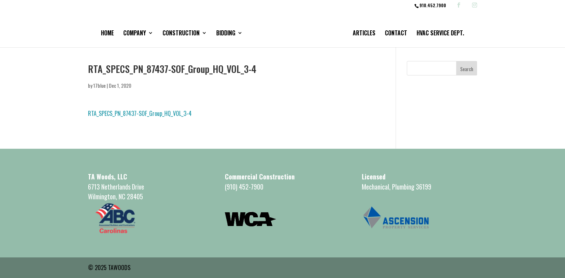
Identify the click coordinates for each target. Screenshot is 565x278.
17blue (99, 85)
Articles (364, 33)
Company (134, 33)
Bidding (225, 33)
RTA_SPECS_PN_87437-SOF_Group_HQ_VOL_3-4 (140, 113)
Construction (181, 33)
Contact (396, 33)
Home (107, 33)
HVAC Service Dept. (440, 33)
